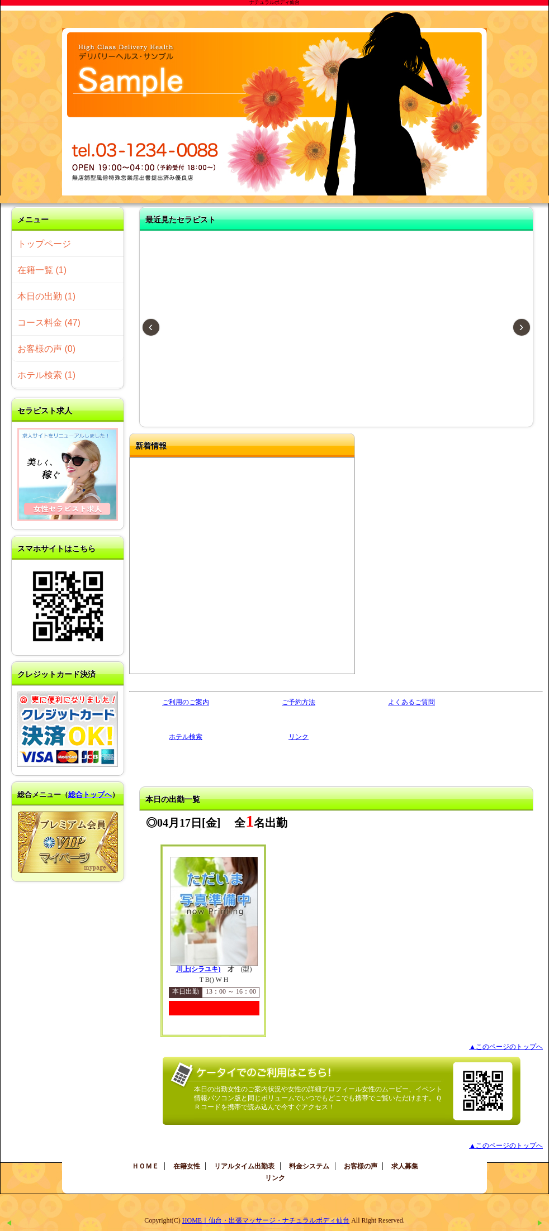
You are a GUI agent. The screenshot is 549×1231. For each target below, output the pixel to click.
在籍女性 (186, 1166)
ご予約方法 (298, 702)
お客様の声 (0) (46, 349)
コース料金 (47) (49, 322)
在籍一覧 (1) (42, 270)
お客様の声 (360, 1166)
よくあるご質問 (411, 702)
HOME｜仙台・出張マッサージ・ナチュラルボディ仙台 (265, 1220)
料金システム (309, 1166)
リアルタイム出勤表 (244, 1166)
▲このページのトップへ (506, 1047)
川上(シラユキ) (198, 969)
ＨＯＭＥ (145, 1166)
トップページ (44, 244)
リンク (298, 737)
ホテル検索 (185, 737)
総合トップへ (90, 794)
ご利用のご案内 (185, 702)
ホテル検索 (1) (46, 375)
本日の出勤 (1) (46, 296)
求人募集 (404, 1166)
